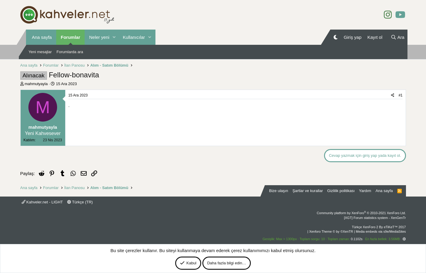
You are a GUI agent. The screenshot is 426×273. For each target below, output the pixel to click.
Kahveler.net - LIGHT (42, 202)
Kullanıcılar (134, 37)
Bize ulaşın (278, 190)
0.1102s (356, 239)
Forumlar (70, 37)
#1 (400, 95)
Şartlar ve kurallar (307, 190)
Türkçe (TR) (80, 202)
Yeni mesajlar (40, 52)
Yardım (365, 190)
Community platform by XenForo (361, 213)
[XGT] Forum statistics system (375, 218)
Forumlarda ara (70, 52)
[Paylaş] (392, 95)
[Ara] (397, 37)
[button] (114, 37)
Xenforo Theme (331, 231)
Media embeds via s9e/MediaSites (381, 231)
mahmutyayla (36, 84)
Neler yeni (99, 37)
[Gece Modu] (335, 37)
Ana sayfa (42, 37)
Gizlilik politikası (341, 190)
